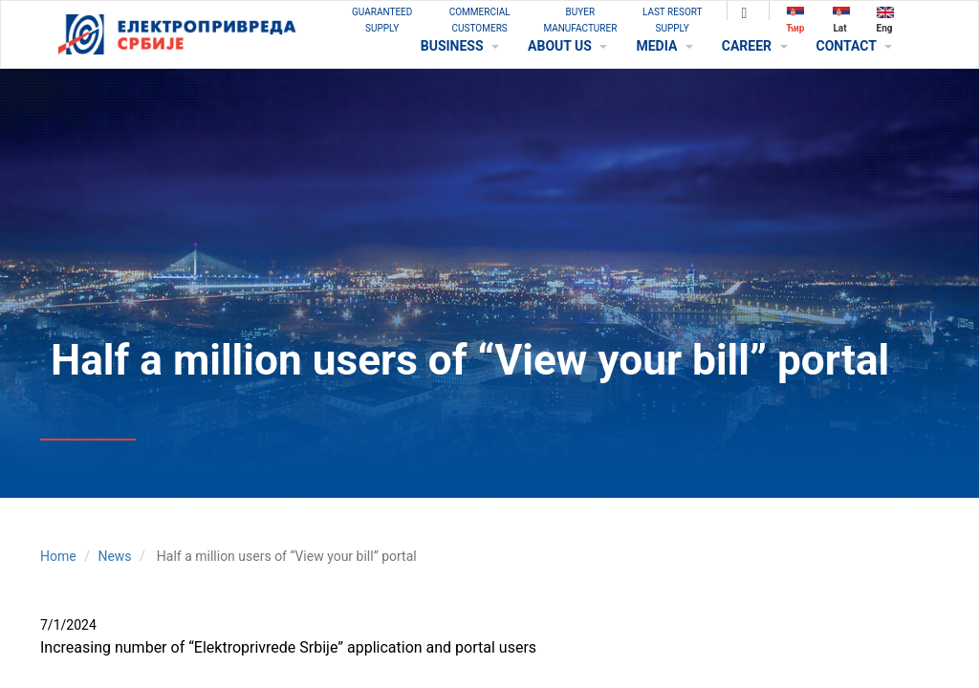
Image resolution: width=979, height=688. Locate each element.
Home (58, 556)
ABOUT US (567, 46)
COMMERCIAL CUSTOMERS (480, 20)
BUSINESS (460, 46)
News (114, 556)
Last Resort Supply (672, 20)
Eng (885, 19)
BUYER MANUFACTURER (580, 20)
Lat (841, 19)
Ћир (796, 19)
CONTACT (854, 46)
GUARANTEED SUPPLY (382, 20)
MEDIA (664, 46)
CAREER (755, 46)
